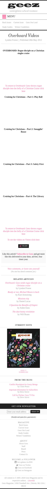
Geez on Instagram (23, 470)
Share (23, 246)
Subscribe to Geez (25, 254)
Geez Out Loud (32, 22)
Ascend (31, 481)
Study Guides (7, 27)
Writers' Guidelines (22, 27)
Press (23, 452)
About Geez (23, 444)
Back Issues (6, 22)
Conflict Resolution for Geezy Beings (23, 384)
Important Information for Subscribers (23, 390)
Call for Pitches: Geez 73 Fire (23, 395)
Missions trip (23, 298)
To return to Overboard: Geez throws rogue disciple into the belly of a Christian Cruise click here (23, 88)
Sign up (35, 411)
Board (23, 449)
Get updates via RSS (23, 462)
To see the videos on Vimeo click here (23, 240)
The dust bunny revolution (23, 312)
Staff (23, 446)
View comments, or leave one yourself (23, 269)
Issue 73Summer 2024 (23, 371)
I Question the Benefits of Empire (23, 305)
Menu (8, 17)
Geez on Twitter (23, 465)
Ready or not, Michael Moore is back (23, 292)
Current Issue (19, 22)
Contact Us (23, 454)
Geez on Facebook (23, 468)
